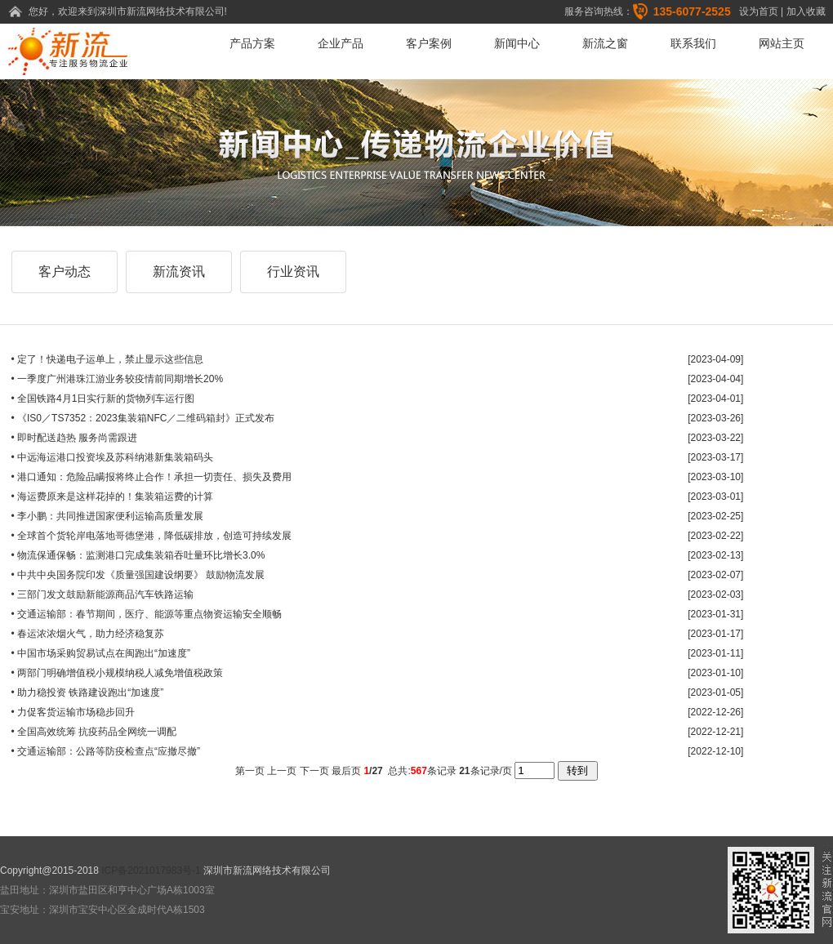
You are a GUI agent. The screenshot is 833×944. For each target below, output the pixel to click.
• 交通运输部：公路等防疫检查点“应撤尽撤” (106, 751)
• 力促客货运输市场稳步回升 (73, 712)
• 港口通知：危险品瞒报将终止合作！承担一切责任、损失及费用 (151, 477)
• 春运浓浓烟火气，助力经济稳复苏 (88, 633)
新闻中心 (517, 43)
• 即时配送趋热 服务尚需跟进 (74, 437)
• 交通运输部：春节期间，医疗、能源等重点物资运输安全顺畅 (147, 614)
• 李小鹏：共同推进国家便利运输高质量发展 (107, 516)
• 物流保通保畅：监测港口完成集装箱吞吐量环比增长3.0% (138, 555)
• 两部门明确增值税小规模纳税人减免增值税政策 (117, 673)
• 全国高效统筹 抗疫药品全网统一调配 (94, 731)
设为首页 (758, 11)
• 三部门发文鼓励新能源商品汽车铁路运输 (102, 594)
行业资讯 (293, 271)
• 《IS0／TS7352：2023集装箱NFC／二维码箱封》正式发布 (143, 418)
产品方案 (252, 43)
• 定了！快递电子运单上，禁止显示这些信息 (107, 359)
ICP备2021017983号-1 (150, 870)
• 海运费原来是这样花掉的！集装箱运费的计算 (112, 496)
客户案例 (429, 43)
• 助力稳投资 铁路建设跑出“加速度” (87, 692)
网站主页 (781, 43)
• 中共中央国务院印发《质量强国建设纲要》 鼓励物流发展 (138, 575)
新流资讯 (179, 271)
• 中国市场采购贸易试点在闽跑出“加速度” (101, 653)
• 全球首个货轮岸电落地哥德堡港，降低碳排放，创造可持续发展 (151, 535)
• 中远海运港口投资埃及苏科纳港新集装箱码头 (112, 457)
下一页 (314, 771)
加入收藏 (806, 11)
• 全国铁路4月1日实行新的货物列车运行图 (103, 398)
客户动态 (64, 271)
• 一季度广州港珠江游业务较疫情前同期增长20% (117, 379)
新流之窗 (605, 43)
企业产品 (340, 43)
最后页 (346, 771)
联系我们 (693, 43)
